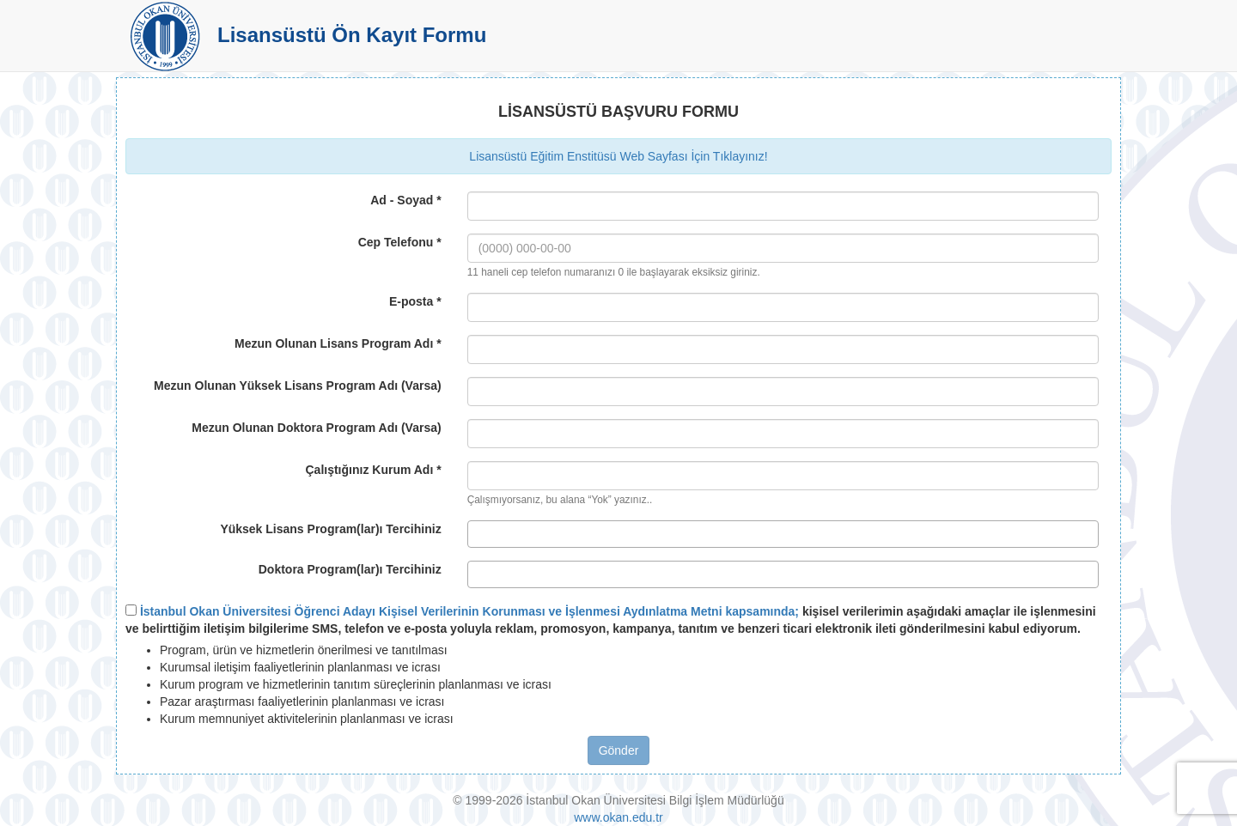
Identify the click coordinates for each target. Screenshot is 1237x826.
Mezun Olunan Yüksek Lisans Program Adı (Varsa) (298, 385)
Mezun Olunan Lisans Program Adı (338, 343)
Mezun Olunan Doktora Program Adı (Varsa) (316, 427)
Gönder (619, 750)
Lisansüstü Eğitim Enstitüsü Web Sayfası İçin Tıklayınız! (618, 156)
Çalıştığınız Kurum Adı (373, 470)
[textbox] (477, 534)
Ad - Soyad (405, 200)
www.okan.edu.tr (618, 817)
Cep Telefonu (400, 242)
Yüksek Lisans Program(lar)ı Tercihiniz (330, 529)
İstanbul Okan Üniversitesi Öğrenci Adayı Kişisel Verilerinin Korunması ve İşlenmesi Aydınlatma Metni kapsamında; (469, 611)
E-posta (415, 301)
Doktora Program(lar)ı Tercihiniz (350, 569)
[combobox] (783, 534)
